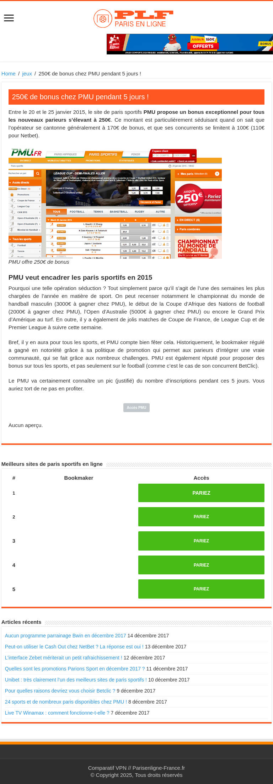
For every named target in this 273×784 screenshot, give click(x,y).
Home (8, 73)
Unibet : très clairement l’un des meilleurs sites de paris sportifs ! (76, 680)
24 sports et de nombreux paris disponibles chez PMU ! (66, 702)
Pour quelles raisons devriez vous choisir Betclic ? (60, 691)
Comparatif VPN (107, 768)
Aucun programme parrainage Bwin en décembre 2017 (65, 635)
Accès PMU (136, 408)
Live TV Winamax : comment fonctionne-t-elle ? (57, 713)
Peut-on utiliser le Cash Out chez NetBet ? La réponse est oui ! (74, 646)
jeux (27, 73)
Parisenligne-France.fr (159, 768)
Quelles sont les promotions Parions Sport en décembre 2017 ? (75, 669)
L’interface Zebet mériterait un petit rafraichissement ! (63, 658)
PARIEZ (201, 493)
